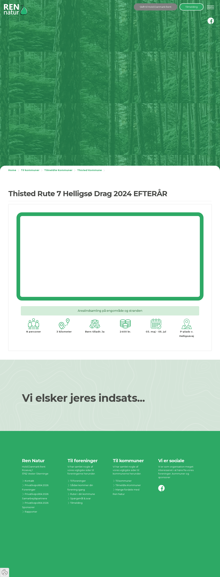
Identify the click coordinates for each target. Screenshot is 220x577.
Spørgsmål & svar (79, 498)
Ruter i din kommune (81, 494)
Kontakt (28, 480)
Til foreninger (76, 480)
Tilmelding (191, 7)
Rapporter (29, 511)
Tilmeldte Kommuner (58, 170)
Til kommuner (30, 170)
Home (12, 170)
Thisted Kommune (89, 170)
